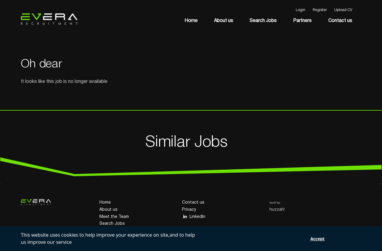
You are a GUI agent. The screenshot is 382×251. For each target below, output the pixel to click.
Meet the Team (114, 217)
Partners (302, 21)
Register (320, 10)
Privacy (189, 210)
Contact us (340, 21)
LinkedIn (193, 216)
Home (191, 21)
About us (223, 21)
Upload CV (343, 10)
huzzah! (277, 210)
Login (300, 10)
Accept (317, 238)
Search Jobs (263, 21)
